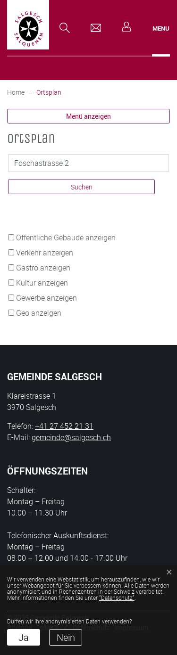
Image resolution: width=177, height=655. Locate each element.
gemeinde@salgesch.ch (71, 437)
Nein (66, 637)
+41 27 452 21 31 (64, 426)
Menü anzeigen (88, 116)
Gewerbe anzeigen (46, 298)
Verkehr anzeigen (44, 252)
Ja (23, 637)
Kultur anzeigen (42, 283)
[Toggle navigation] (161, 28)
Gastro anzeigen (43, 267)
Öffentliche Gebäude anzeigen (66, 237)
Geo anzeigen (38, 313)
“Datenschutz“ (117, 597)
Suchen (82, 186)
